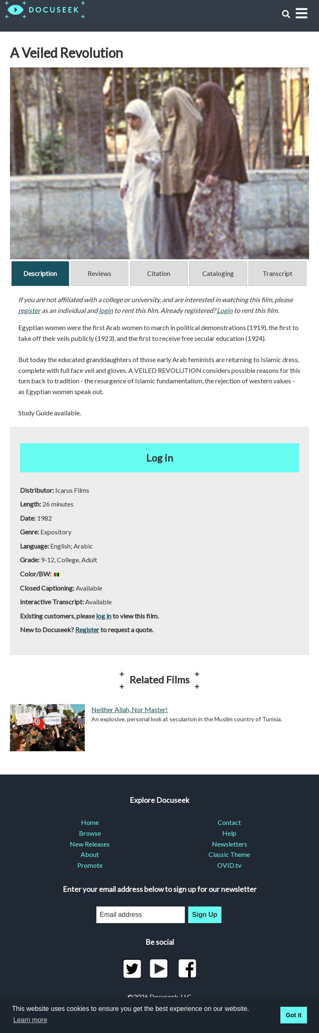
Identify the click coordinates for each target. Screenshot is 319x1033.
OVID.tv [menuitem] (229, 865)
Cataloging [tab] (218, 273)
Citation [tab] (158, 273)
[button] (286, 14)
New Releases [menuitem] (90, 844)
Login (225, 310)
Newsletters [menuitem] (229, 844)
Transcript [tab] (277, 273)
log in (103, 616)
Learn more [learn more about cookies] (30, 1019)
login (106, 310)
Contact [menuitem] (229, 822)
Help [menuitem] (229, 833)
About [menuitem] (90, 854)
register (29, 310)
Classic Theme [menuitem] (229, 854)
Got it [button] (294, 1015)
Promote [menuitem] (90, 865)
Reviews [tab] (99, 273)
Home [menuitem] (90, 822)
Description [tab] (40, 273)
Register (87, 629)
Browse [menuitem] (90, 833)
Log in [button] (159, 458)
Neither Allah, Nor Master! (129, 709)
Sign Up (204, 914)
